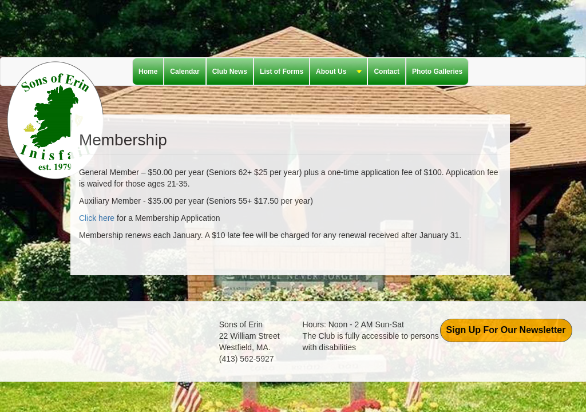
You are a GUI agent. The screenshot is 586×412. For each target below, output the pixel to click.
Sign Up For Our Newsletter (506, 330)
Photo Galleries (437, 72)
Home (147, 72)
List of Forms (281, 72)
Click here (96, 218)
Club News (229, 72)
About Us (336, 72)
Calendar (184, 72)
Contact (386, 72)
